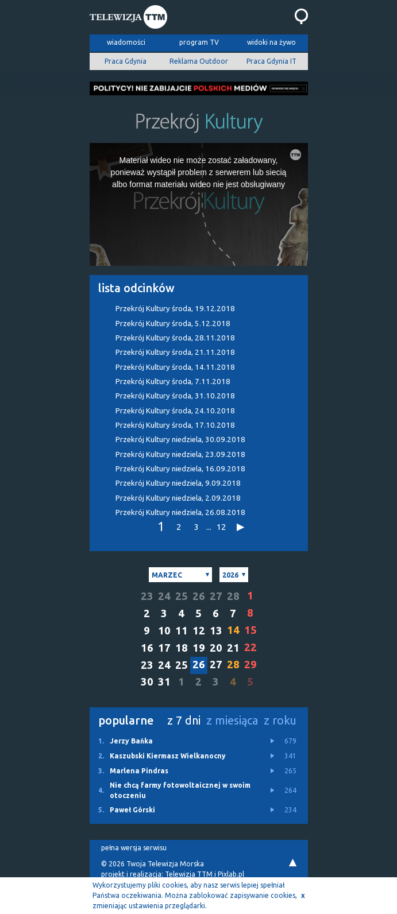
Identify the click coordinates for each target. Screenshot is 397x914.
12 (221, 527)
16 (147, 648)
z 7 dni (184, 720)
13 (216, 631)
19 (198, 648)
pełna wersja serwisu (134, 847)
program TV (199, 42)
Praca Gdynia (126, 61)
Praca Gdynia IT (271, 61)
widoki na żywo (271, 42)
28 (233, 596)
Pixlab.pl (231, 874)
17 (164, 648)
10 (164, 631)
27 (216, 596)
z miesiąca (232, 720)
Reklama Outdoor (198, 61)
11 (181, 631)
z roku (280, 720)
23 (147, 596)
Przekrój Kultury (175, 308)
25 (181, 596)
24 (164, 596)
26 (198, 596)
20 (216, 648)
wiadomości (126, 42)
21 (233, 648)
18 (181, 648)
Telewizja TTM (189, 874)
